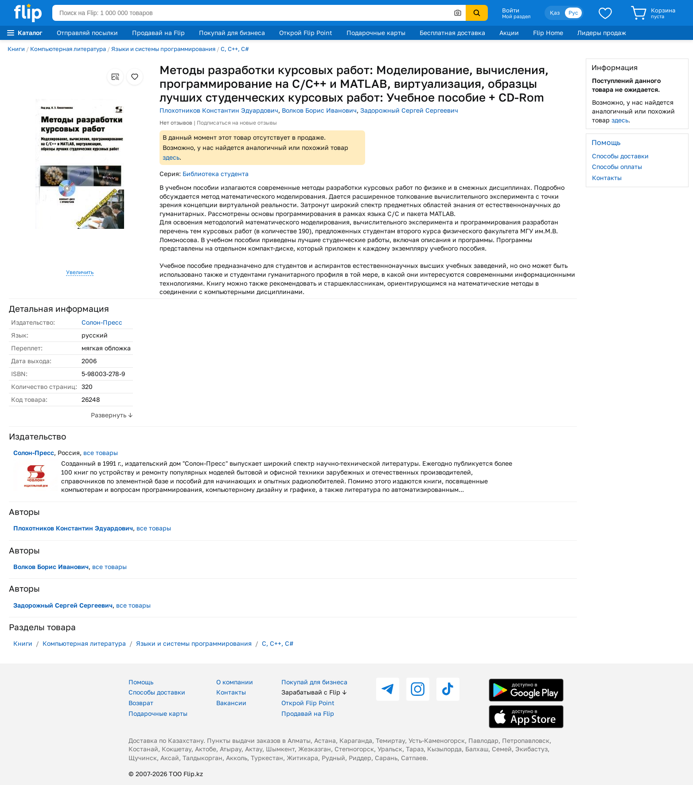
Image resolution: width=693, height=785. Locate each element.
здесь (171, 157)
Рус (573, 12)
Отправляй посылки (87, 32)
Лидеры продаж (601, 32)
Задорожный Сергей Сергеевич (409, 110)
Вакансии (231, 702)
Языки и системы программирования (163, 48)
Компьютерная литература (68, 48)
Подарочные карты (375, 32)
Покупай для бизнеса (232, 32)
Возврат (140, 702)
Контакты (607, 177)
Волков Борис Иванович (319, 110)
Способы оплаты (617, 166)
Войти (510, 10)
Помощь (140, 682)
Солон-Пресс (102, 322)
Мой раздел (516, 16)
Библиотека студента (216, 173)
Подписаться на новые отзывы (237, 122)
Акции (509, 32)
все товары (100, 452)
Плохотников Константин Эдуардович (219, 110)
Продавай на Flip (158, 32)
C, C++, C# (235, 48)
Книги (16, 48)
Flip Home (548, 32)
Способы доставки (620, 156)
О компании (234, 682)
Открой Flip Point (305, 32)
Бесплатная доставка (452, 32)
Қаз (555, 12)
